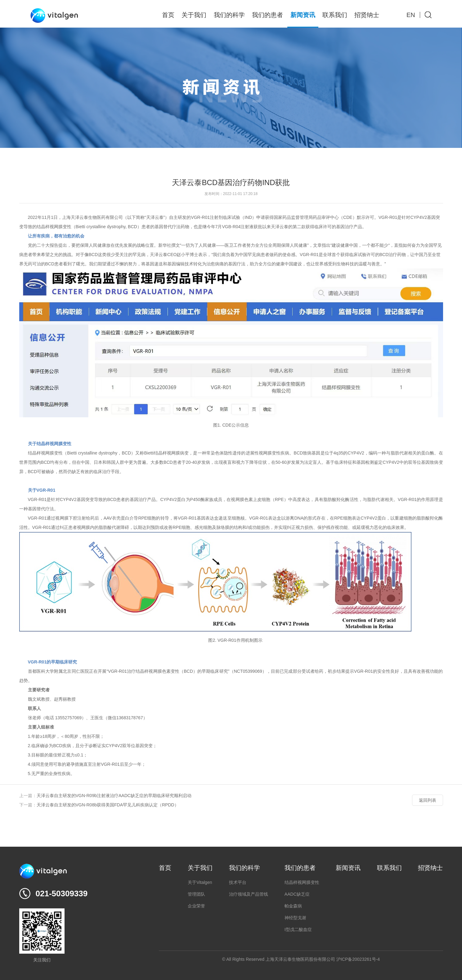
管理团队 (196, 894)
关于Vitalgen (200, 882)
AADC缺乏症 (297, 894)
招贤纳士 (366, 14)
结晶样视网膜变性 (302, 882)
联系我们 (334, 14)
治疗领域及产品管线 (248, 894)
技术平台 (237, 882)
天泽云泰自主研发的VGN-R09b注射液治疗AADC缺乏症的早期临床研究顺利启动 (114, 795)
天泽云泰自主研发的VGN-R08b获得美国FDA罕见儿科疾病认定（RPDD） (108, 804)
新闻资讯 (302, 14)
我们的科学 (229, 14)
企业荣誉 (196, 905)
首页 (168, 14)
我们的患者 (267, 14)
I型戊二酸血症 (298, 929)
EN (410, 15)
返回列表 (427, 800)
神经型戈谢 (295, 917)
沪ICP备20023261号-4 (358, 959)
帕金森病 (293, 905)
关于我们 (194, 14)
